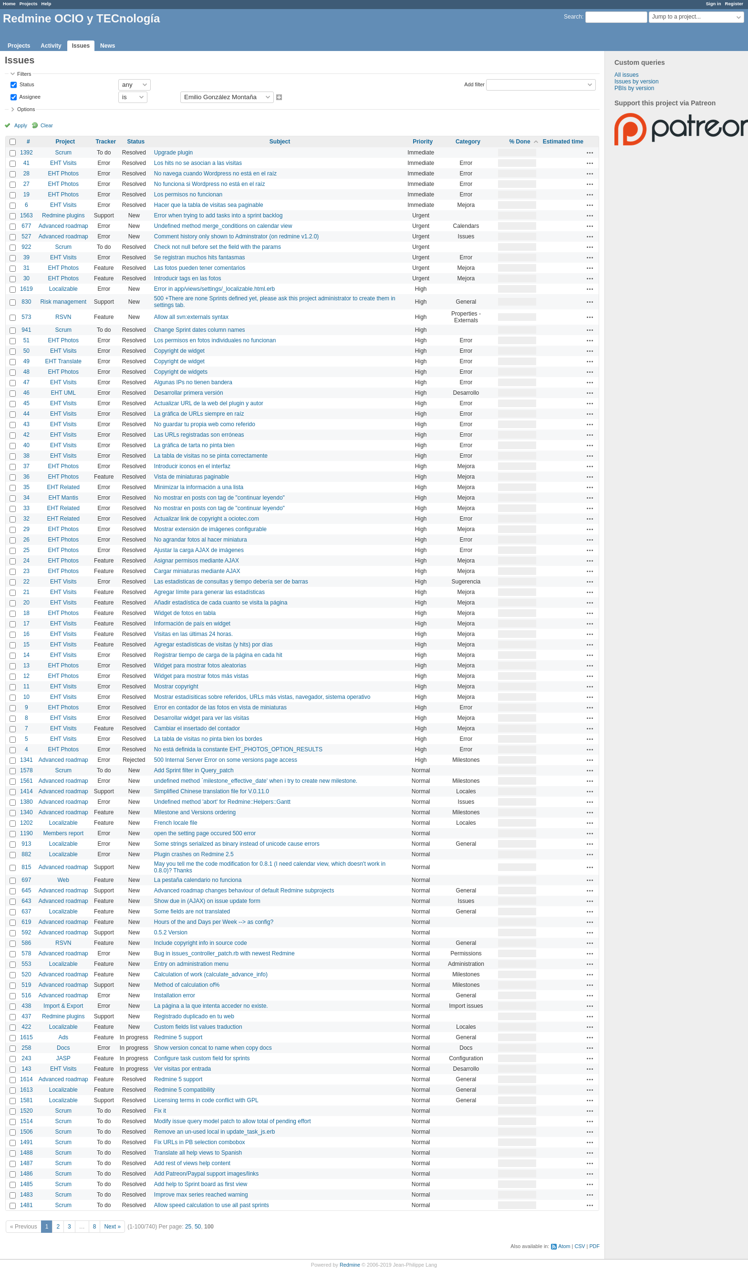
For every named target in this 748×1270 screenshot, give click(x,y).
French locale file (175, 822)
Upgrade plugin (173, 152)
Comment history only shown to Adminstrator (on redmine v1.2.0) (236, 236)
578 (26, 953)
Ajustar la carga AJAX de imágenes (199, 550)
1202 (26, 822)
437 (26, 1016)
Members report (63, 833)
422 (26, 1027)
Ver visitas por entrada (182, 1068)
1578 (26, 770)
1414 (26, 791)
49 (26, 361)
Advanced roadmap (63, 226)
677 (26, 226)
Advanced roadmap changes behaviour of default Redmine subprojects (244, 890)
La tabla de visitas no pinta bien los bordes (208, 739)
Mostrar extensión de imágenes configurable (210, 529)
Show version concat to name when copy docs (213, 1048)
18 (26, 613)
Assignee (29, 96)
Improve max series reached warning (201, 1194)
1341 (26, 760)
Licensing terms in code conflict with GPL (206, 1100)
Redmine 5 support (178, 1037)
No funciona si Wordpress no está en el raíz (209, 184)
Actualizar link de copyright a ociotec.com (206, 518)
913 (26, 843)
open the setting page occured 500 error (205, 833)
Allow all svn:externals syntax (191, 317)
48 (26, 372)
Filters (24, 74)
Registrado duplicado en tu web (194, 1016)
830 (26, 301)
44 (26, 413)
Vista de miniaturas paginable (191, 476)
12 (26, 676)
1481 (26, 1205)
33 (26, 508)
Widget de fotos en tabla (185, 613)
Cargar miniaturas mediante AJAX (197, 571)
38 (26, 455)
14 (26, 655)
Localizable (63, 289)
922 (26, 247)
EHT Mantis (63, 497)
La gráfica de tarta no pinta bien (194, 445)
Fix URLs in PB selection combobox (199, 1142)
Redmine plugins (63, 215)
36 (26, 476)
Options (26, 109)
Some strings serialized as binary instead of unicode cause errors (237, 843)
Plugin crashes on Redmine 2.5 (194, 854)
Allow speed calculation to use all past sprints (211, 1205)
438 (26, 1006)
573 (26, 317)
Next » (112, 1226)
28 (26, 173)
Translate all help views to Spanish (198, 1152)
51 (26, 340)
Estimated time (563, 141)
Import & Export (63, 1006)
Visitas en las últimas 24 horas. (193, 634)
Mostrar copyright (176, 686)
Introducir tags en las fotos (187, 278)
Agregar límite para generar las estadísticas (209, 592)
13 (26, 665)
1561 (26, 781)
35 (26, 487)
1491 (26, 1142)
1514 (26, 1121)
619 (26, 922)
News (107, 45)
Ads (63, 1037)
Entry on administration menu (191, 964)
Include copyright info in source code (200, 943)
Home (9, 3)
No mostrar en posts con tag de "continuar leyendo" (219, 497)
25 (26, 550)
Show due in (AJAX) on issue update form (207, 901)
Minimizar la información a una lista (198, 487)
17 (26, 623)
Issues (81, 45)
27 (26, 184)
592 (26, 932)
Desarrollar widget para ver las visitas (201, 718)
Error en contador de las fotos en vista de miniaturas (220, 707)
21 (26, 592)
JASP (63, 1058)
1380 (26, 802)
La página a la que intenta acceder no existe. (211, 1006)
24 (26, 560)
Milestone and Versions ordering (195, 812)
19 (26, 194)
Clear (47, 125)
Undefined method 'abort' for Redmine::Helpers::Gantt (222, 802)
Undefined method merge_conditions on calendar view (223, 226)
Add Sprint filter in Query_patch (194, 770)
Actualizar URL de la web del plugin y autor (208, 403)
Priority (423, 141)
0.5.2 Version (170, 932)
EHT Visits (63, 163)
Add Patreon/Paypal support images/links (206, 1173)
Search (573, 16)
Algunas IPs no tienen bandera (193, 382)
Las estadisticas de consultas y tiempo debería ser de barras (231, 581)
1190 (26, 833)
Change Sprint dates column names (199, 330)
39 (26, 257)
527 (26, 236)
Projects (29, 3)
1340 (26, 812)
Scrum (63, 152)
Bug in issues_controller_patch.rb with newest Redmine (224, 953)
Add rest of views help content (192, 1163)
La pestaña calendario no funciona (197, 880)
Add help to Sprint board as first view (200, 1184)
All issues (626, 75)
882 (26, 854)
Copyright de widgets (181, 372)
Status (26, 84)
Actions (590, 152)
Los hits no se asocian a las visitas (198, 163)
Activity (51, 45)
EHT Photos (63, 173)
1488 (26, 1152)
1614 (26, 1079)
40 (26, 445)
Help (47, 3)
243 (26, 1058)
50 (26, 351)
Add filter (474, 84)
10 (26, 697)
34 (26, 497)
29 (26, 529)
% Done (519, 141)
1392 (26, 152)
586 (26, 943)
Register (734, 3)
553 (26, 964)
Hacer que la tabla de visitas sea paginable (208, 205)
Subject (280, 141)
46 (26, 392)
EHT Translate (63, 361)
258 (26, 1048)
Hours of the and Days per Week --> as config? (213, 922)
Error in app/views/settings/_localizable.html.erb (214, 289)
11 (26, 686)
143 (26, 1068)
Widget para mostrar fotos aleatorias (200, 665)
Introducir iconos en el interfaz (192, 466)
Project (65, 141)
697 (26, 880)
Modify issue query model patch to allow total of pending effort (232, 1121)
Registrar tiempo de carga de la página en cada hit (218, 655)
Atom (564, 1246)
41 (26, 163)
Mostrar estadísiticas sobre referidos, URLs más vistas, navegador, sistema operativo (262, 697)
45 (26, 403)
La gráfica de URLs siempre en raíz (199, 413)
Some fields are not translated (192, 911)
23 (26, 571)
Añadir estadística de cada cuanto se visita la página (221, 602)
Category (468, 141)
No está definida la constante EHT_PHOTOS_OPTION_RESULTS (238, 749)
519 (26, 985)
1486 (26, 1173)
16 (26, 634)
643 (26, 901)
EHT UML (63, 392)
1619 (26, 289)
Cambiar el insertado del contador (197, 728)
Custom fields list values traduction (198, 1027)
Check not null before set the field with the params (217, 247)
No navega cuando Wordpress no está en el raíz (215, 173)
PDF (594, 1246)
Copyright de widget (179, 351)
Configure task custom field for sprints (202, 1058)
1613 (26, 1089)
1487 (26, 1163)
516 (26, 995)
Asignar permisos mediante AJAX (196, 560)
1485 (26, 1184)
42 (26, 434)
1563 (26, 215)
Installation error (174, 995)
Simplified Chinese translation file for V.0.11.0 (211, 791)
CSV (579, 1246)
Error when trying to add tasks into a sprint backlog (218, 215)
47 (26, 382)
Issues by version (636, 81)
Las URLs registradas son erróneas (199, 434)
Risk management (63, 301)
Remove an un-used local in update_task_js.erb (214, 1131)
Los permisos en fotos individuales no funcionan (215, 340)
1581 (26, 1100)
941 (26, 330)
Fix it (160, 1110)
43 (26, 424)
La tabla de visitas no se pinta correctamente (211, 455)
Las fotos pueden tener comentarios (199, 268)
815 (26, 867)
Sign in (713, 3)
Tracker (105, 141)
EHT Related (63, 487)
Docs (63, 1048)
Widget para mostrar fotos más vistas (201, 676)
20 (26, 602)
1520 (26, 1110)
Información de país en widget (192, 623)
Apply (20, 125)
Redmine (350, 1265)
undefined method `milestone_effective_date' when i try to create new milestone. (255, 781)
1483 (26, 1194)
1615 (26, 1037)
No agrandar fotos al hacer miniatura (200, 539)
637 (26, 911)
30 (26, 278)
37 (26, 466)
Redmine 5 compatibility (184, 1089)
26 (26, 539)
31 (26, 268)
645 (26, 890)
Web (63, 880)
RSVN (63, 317)
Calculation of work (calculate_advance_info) (211, 974)
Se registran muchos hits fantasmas (199, 257)
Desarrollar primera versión (188, 392)
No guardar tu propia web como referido (204, 424)
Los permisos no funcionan (188, 194)
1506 (26, 1131)
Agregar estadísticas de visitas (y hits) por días (213, 644)
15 (26, 644)
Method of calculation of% (186, 985)
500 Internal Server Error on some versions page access (225, 760)
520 (26, 974)
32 (26, 518)
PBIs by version (634, 88)
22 (26, 581)
